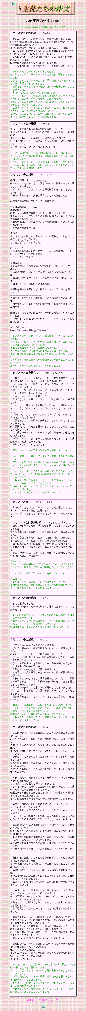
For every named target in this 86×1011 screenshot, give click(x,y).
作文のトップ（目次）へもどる (43, 1000)
